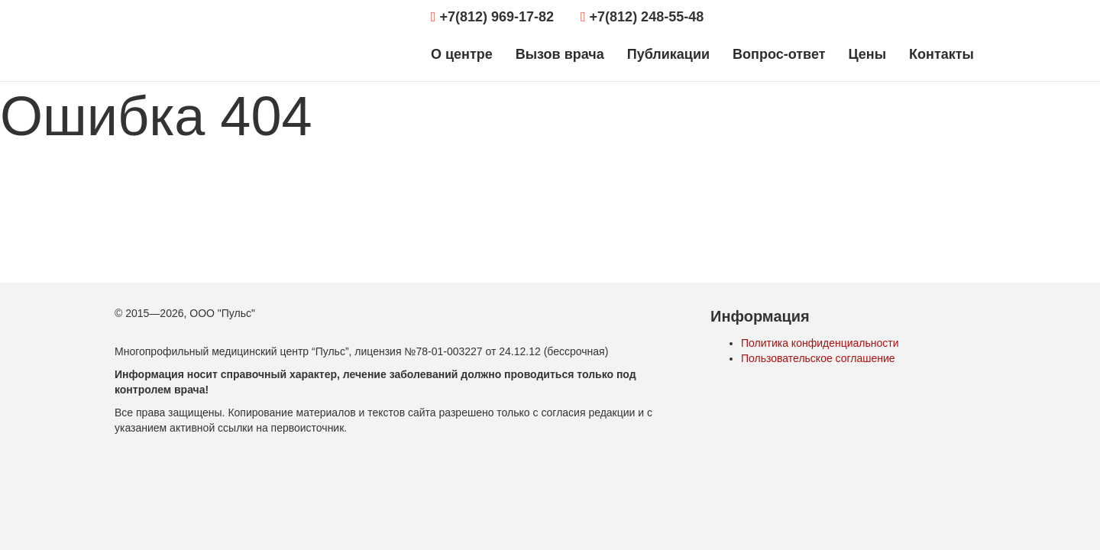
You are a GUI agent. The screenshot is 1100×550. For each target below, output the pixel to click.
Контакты (941, 54)
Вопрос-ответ (779, 54)
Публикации (668, 54)
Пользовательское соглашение (818, 358)
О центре (462, 54)
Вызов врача (560, 54)
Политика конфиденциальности (820, 343)
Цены (867, 54)
